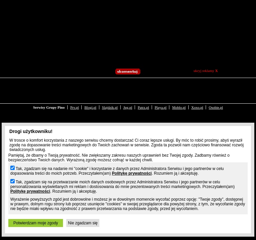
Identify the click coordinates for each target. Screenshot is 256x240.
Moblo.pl (179, 86)
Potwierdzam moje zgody (35, 223)
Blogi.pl (90, 86)
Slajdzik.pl (110, 86)
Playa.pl (161, 86)
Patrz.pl (143, 86)
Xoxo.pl (197, 86)
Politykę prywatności (132, 173)
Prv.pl (74, 86)
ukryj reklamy (206, 71)
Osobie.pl (216, 86)
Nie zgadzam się (83, 223)
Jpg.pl (127, 86)
